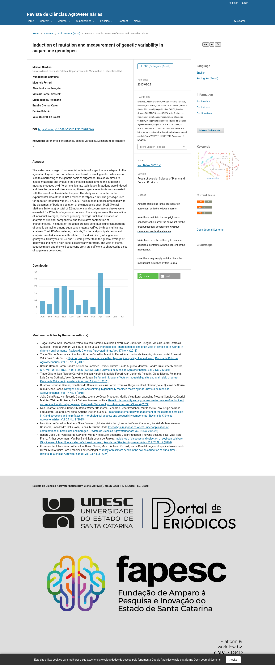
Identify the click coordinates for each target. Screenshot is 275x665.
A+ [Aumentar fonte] (205, 44)
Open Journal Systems (210, 229)
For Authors (203, 107)
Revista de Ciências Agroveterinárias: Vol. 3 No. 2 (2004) (136, 369)
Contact (123, 21)
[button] (148, 276)
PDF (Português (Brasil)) (156, 66)
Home (30, 21)
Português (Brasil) (207, 78)
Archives (48, 33)
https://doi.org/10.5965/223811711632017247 (66, 129)
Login (245, 2)
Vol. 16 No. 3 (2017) (69, 33)
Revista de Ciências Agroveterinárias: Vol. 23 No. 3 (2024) (74, 453)
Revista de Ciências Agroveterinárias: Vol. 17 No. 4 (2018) (103, 350)
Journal (63, 21)
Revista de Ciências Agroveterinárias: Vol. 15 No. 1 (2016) (74, 381)
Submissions (84, 21)
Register (233, 2)
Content (45, 21)
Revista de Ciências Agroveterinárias (64, 14)
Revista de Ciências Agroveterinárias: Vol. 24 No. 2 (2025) (124, 430)
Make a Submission (210, 130)
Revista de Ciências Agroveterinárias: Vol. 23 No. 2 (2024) (138, 442)
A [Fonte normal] (212, 44)
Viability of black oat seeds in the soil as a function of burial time (137, 450)
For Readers (203, 101)
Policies (105, 21)
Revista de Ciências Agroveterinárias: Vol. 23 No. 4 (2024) (115, 404)
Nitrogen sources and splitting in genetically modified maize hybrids (104, 388)
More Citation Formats (152, 146)
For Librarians (204, 113)
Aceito (233, 659)
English (201, 72)
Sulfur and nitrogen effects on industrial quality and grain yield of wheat (136, 377)
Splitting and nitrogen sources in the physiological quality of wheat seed (111, 358)
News (137, 21)
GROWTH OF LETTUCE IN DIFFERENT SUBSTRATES (71, 369)
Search (240, 21)
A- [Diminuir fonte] (218, 44)
